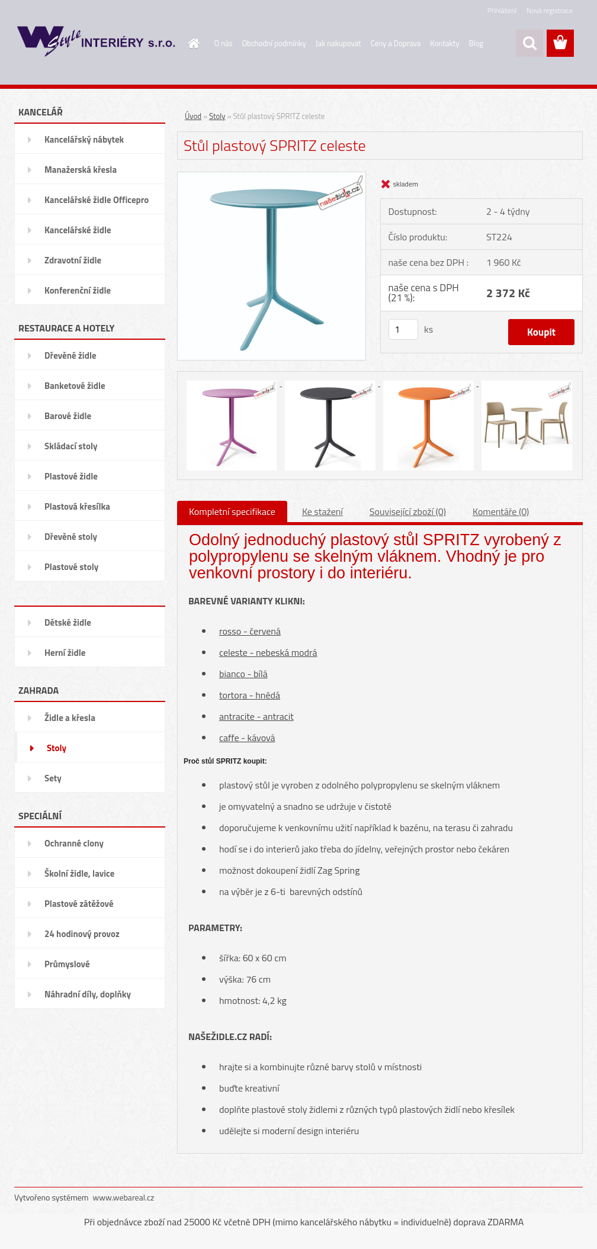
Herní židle (64, 652)
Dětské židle (67, 622)
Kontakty (444, 43)
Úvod (193, 116)
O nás (223, 43)
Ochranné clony (74, 843)
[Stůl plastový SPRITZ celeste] (271, 176)
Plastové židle (71, 476)
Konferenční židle (77, 290)
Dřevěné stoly (70, 536)
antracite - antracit (256, 716)
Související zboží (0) (408, 511)
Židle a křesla (69, 718)
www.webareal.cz (124, 1197)
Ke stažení (322, 511)
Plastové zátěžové (79, 903)
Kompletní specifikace (232, 511)
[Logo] (95, 43)
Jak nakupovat (338, 43)
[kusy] (403, 329)
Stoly (56, 748)
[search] (529, 43)
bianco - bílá (243, 674)
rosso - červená (250, 631)
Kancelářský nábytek (84, 139)
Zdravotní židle (72, 260)
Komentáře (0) (501, 511)
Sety (53, 778)
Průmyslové (67, 964)
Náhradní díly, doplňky (87, 994)
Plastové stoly (71, 567)
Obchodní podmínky (274, 43)
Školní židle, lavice (79, 873)
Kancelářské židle (77, 230)
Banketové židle (74, 385)
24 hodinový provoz (82, 934)
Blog (475, 43)
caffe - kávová (247, 737)
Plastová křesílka (77, 506)
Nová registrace (550, 10)
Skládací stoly (70, 446)
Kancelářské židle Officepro (96, 200)
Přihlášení (501, 10)
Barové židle (67, 416)
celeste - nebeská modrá (268, 652)
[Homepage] (191, 43)
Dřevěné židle (70, 355)
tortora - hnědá (249, 695)
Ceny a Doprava (396, 43)
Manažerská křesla (80, 169)
